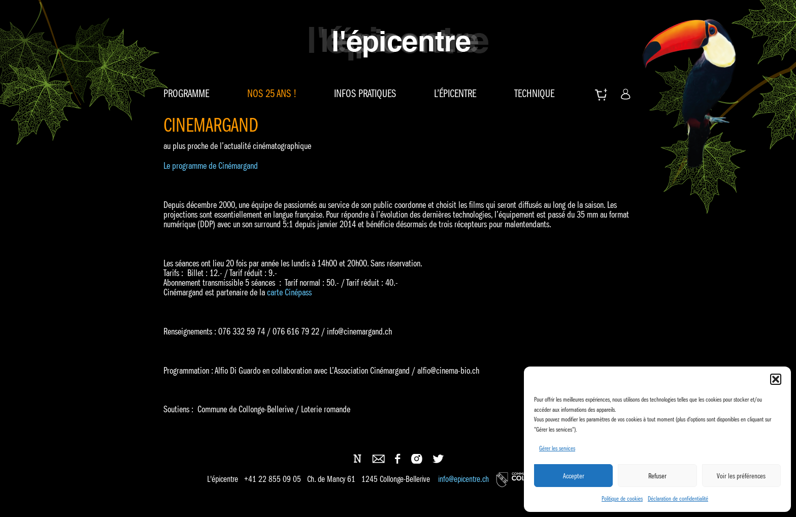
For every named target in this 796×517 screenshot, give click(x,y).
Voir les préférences (741, 475)
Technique (534, 93)
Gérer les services (557, 448)
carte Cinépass (289, 292)
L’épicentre (455, 93)
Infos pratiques (365, 93)
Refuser (657, 475)
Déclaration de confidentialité (678, 498)
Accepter (573, 475)
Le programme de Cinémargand (210, 165)
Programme (186, 93)
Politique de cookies (622, 498)
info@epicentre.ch (463, 479)
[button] (776, 379)
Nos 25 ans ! (271, 93)
